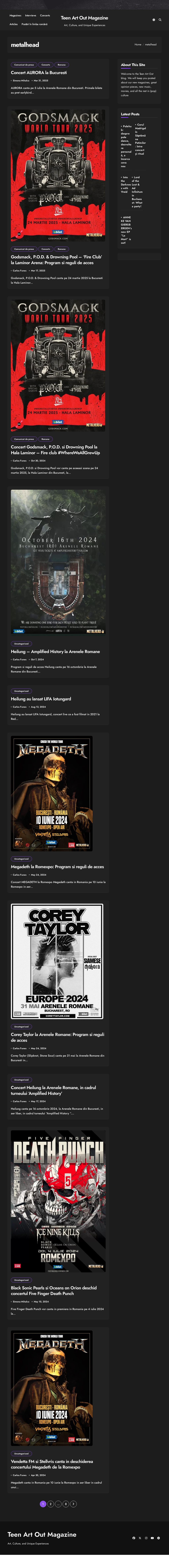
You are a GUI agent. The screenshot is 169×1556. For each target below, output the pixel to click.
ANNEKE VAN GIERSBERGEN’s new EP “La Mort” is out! (139, 190)
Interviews (30, 15)
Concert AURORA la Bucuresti (39, 72)
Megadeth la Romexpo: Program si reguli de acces (58, 867)
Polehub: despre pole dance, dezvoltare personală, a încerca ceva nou (126, 146)
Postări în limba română (34, 24)
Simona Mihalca (21, 80)
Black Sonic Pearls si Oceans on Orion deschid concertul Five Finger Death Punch (54, 1292)
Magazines (15, 15)
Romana (62, 64)
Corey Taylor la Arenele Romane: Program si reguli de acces (52, 1038)
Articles (14, 24)
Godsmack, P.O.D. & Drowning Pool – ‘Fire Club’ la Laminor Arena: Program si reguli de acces (57, 260)
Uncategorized (21, 644)
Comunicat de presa (24, 64)
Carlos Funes (19, 271)
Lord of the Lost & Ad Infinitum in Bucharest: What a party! (126, 193)
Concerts (45, 15)
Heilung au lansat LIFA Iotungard (41, 699)
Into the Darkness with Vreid (152, 132)
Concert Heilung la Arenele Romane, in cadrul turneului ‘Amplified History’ (54, 1091)
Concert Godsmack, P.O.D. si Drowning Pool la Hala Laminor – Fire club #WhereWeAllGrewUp (56, 450)
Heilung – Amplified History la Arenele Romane (56, 652)
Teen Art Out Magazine (84, 17)
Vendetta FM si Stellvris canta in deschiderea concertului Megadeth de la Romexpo (52, 1465)
